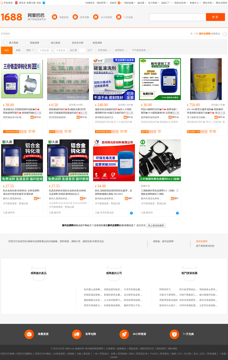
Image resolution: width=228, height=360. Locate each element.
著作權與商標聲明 (94, 348)
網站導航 (172, 348)
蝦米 (131, 353)
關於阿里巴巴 (147, 348)
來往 (195, 353)
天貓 (79, 353)
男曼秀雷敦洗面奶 (168, 300)
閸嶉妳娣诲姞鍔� (150, 122)
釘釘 (202, 353)
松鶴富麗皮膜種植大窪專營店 (99, 294)
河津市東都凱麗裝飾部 (190, 305)
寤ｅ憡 (37, 113)
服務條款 (121, 348)
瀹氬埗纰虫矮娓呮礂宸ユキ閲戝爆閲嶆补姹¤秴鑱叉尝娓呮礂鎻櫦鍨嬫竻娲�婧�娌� (113, 111)
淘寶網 (70, 353)
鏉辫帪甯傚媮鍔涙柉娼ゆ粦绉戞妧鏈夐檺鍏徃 (105, 117)
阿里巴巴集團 (7, 353)
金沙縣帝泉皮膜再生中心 (136, 294)
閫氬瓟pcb (165, 122)
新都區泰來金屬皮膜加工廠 (117, 294)
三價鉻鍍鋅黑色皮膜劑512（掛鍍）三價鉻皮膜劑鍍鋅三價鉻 (160, 192)
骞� (37, 117)
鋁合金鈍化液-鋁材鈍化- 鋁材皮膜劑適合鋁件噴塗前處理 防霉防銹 (21, 192)
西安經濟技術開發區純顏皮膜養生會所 (143, 300)
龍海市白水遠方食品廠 (170, 305)
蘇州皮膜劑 (168, 241)
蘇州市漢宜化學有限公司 (151, 198)
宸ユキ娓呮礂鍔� (123, 122)
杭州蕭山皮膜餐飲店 (94, 289)
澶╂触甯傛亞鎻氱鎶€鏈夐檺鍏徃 (197, 117)
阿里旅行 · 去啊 (107, 353)
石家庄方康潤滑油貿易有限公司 (175, 294)
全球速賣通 (59, 353)
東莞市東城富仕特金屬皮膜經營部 (101, 305)
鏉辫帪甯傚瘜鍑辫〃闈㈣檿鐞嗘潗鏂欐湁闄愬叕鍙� (151, 117)
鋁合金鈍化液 (65, 203)
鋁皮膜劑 (53, 203)
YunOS (153, 353)
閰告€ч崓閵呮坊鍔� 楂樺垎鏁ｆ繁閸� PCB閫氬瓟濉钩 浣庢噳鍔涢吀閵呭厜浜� (159, 111)
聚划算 (86, 353)
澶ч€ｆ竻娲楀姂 (214, 122)
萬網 (173, 353)
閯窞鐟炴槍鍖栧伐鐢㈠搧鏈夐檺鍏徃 (59, 117)
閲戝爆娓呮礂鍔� (104, 122)
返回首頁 (141, 225)
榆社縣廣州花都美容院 (210, 294)
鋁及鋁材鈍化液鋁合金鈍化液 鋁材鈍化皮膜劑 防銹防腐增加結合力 (67, 192)
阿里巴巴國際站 (24, 353)
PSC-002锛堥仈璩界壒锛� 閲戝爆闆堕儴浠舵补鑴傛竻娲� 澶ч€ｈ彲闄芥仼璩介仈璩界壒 (205, 111)
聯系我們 (161, 348)
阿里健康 (211, 353)
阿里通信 (164, 353)
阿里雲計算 (142, 353)
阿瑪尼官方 (165, 289)
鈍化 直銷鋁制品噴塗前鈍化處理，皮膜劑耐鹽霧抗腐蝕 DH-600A (113, 192)
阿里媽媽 (122, 353)
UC (180, 353)
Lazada (113, 357)
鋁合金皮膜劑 (80, 203)
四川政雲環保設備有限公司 (193, 289)
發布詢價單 (201, 241)
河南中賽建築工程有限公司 (193, 294)
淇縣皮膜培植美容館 (114, 289)
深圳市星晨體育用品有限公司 (194, 300)
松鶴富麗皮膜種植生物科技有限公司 (122, 305)
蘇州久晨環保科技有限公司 (13, 198)
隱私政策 (133, 348)
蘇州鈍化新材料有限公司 (105, 198)
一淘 (95, 353)
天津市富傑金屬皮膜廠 (135, 289)
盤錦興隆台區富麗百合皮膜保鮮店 (101, 300)
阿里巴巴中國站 (43, 353)
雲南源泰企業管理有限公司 (213, 289)
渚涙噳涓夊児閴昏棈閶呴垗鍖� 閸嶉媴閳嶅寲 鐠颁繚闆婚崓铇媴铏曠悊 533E (22, 111)
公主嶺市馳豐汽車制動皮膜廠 (119, 300)
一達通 (222, 353)
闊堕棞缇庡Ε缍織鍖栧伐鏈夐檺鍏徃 (13, 117)
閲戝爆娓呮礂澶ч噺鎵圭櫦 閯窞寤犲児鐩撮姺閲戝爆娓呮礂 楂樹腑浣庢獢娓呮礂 (67, 111)
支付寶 (187, 353)
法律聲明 (110, 348)
